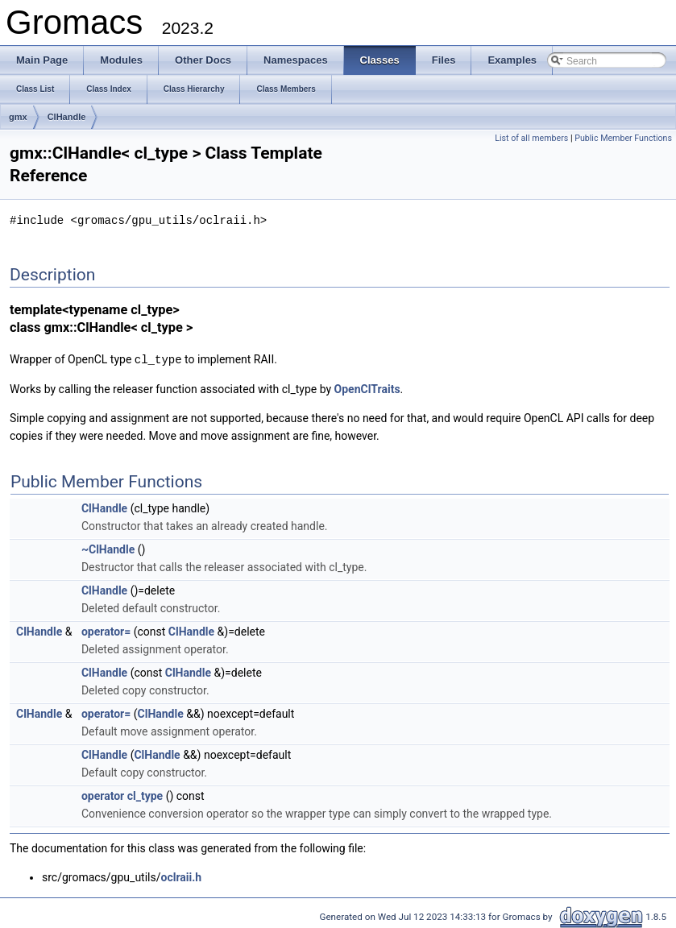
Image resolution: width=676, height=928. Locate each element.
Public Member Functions (623, 138)
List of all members (531, 138)
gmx (18, 117)
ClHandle (67, 117)
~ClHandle (108, 547)
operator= (106, 630)
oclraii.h (181, 875)
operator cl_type (122, 794)
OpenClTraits (367, 387)
